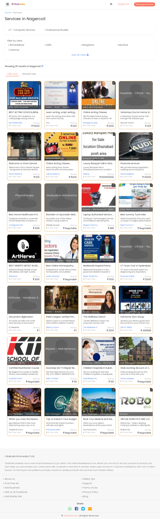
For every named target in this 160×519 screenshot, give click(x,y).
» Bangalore (87, 44)
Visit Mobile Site (13, 496)
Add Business (12, 487)
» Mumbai (122, 44)
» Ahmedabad (16, 44)
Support (87, 483)
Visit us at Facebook (16, 492)
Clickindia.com (71, 515)
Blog (85, 496)
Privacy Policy (90, 492)
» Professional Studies (56, 29)
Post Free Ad (12, 483)
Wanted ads (29, 73)
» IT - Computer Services (21, 29)
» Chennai (13, 49)
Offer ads (12, 73)
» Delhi (48, 44)
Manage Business (145, 4)
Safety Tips (89, 478)
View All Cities (80, 54)
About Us (10, 478)
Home (8, 12)
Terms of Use (90, 487)
